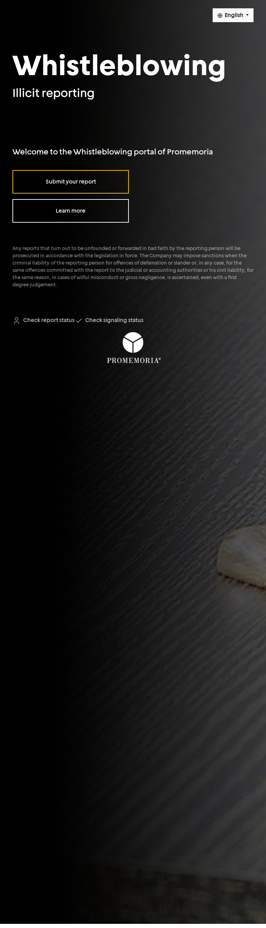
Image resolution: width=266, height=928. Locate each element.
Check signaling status (108, 320)
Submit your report (71, 181)
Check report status (43, 320)
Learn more (71, 210)
